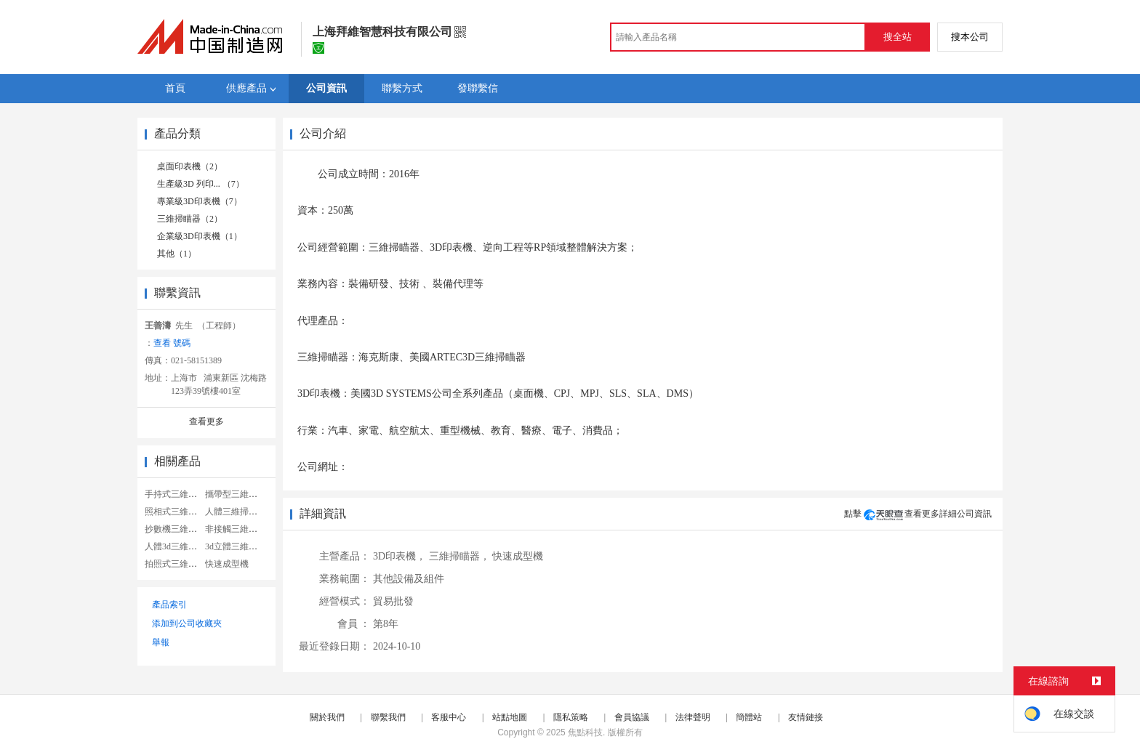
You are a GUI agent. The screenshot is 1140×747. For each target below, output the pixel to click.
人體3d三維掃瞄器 (179, 546)
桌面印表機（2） (189, 166)
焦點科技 (585, 732)
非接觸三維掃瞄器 (240, 529)
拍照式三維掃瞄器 (179, 564)
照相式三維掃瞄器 (179, 511)
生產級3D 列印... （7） (200, 184)
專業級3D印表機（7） (199, 201)
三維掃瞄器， (459, 556)
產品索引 (169, 604)
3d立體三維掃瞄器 (240, 546)
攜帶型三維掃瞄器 (240, 494)
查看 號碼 (171, 343)
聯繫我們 (388, 717)
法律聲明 (692, 717)
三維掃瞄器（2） (189, 219)
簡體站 (749, 717)
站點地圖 (509, 717)
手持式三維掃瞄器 (179, 494)
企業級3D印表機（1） (199, 236)
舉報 (160, 642)
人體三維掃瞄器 (235, 511)
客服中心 (448, 717)
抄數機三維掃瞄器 (179, 529)
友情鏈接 (805, 717)
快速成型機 (227, 564)
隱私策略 (570, 717)
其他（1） (176, 254)
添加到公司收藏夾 (187, 623)
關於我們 (327, 717)
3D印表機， (399, 556)
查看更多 (206, 421)
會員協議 (631, 717)
